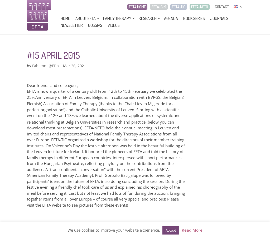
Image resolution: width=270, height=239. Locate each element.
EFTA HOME (137, 6)
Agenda (171, 18)
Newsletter (72, 25)
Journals (219, 18)
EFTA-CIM (159, 6)
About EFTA (85, 18)
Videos (114, 25)
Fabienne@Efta (45, 65)
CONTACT (222, 6)
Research (148, 18)
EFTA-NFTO (199, 6)
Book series (194, 18)
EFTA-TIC (178, 6)
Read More (192, 230)
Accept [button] (171, 230)
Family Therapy (117, 18)
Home (65, 18)
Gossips (95, 25)
